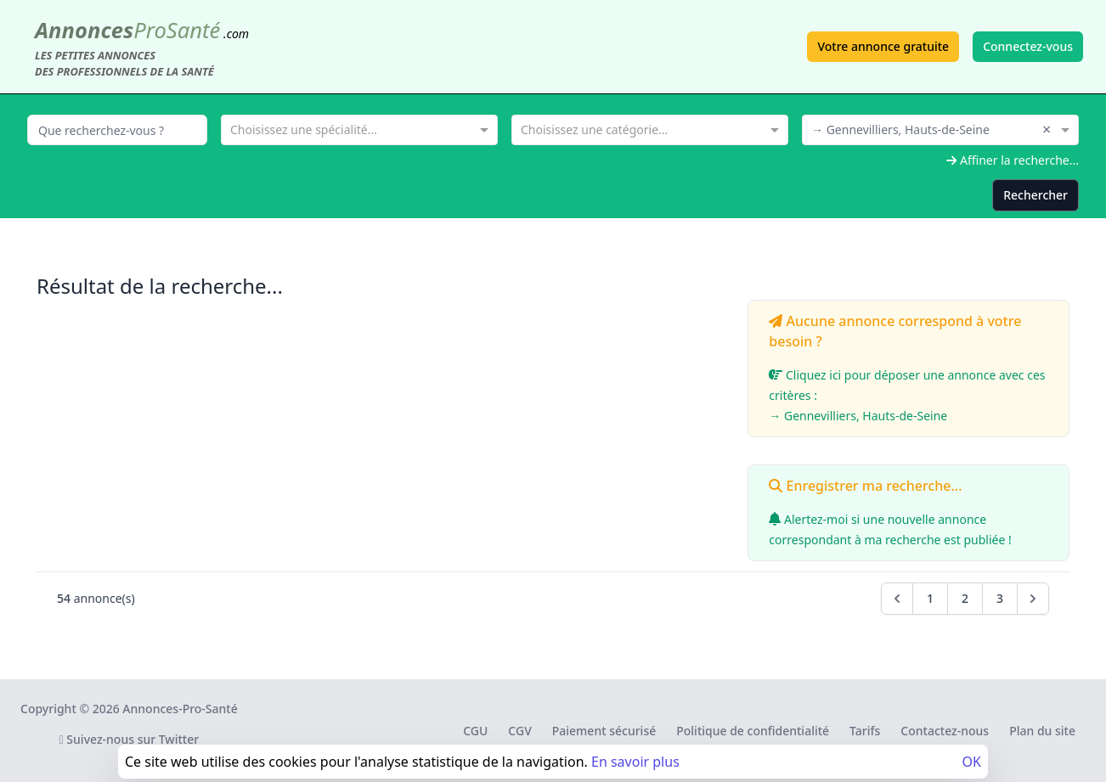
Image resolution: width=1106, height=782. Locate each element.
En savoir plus (635, 761)
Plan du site (1042, 731)
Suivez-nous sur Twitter (129, 739)
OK (971, 761)
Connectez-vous (1028, 46)
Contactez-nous (944, 731)
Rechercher (1035, 195)
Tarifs (864, 731)
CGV (519, 731)
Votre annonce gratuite (883, 46)
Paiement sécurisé (604, 731)
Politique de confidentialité (752, 731)
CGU (475, 731)
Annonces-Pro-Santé (179, 708)
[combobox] (359, 128)
